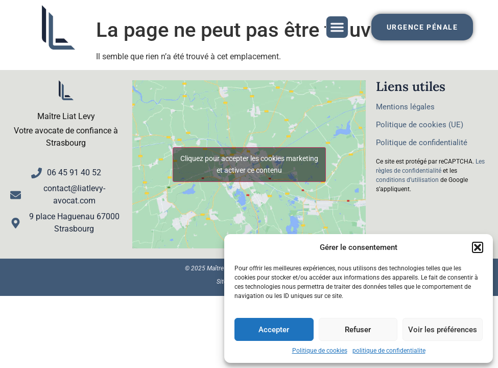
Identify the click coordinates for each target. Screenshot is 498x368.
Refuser (358, 329)
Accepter (273, 329)
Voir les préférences (442, 329)
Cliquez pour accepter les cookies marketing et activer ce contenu (249, 164)
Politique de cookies (319, 350)
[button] (477, 247)
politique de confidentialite (388, 350)
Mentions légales (405, 106)
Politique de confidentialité (421, 142)
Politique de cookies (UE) (419, 124)
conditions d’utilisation (407, 179)
